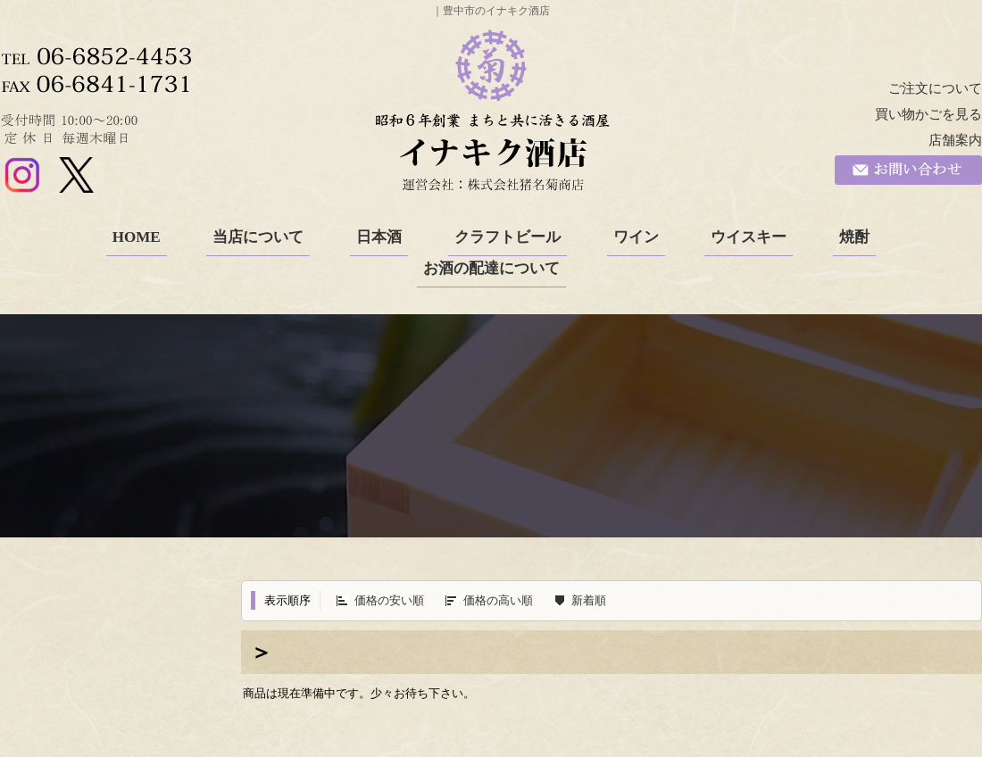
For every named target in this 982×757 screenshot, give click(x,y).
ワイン (636, 237)
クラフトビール (507, 237)
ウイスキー (748, 237)
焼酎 (854, 237)
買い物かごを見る (928, 114)
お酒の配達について (491, 268)
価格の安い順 (389, 600)
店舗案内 (955, 140)
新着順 (588, 600)
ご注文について (935, 88)
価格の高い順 (498, 600)
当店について (258, 237)
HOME (136, 237)
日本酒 (379, 237)
